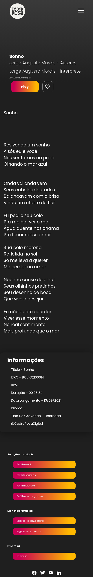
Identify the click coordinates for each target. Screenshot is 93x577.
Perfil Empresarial (26, 485)
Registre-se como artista (30, 520)
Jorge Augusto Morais (32, 63)
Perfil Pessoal (24, 464)
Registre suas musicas (29, 531)
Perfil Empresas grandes (30, 496)
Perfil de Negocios (26, 475)
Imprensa (22, 556)
